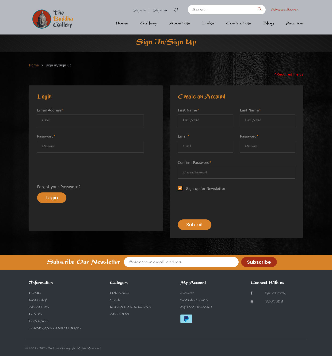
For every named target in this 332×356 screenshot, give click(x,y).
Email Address (50, 110)
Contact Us (238, 23)
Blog (268, 23)
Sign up (160, 11)
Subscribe (259, 262)
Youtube (267, 302)
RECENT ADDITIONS (130, 307)
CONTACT (38, 321)
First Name (188, 110)
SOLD (115, 300)
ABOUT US (39, 307)
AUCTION (119, 314)
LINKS (35, 314)
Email (184, 136)
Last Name (250, 110)
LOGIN (187, 293)
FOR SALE (119, 293)
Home (122, 23)
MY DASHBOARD (196, 307)
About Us (179, 23)
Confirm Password (195, 162)
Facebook (268, 293)
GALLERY (38, 300)
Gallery (148, 23)
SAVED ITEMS (194, 300)
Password (46, 136)
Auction (294, 23)
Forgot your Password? (58, 187)
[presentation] (72, 169)
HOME (35, 293)
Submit (194, 224)
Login (52, 197)
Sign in (139, 11)
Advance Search (284, 10)
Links (208, 23)
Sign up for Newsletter (203, 188)
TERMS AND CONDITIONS (55, 328)
